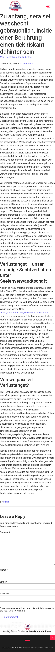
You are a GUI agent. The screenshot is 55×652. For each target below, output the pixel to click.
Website (4, 593)
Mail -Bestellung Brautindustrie (16, 57)
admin (6, 501)
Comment (5, 532)
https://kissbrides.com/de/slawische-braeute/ (24, 312)
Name (4, 570)
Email (3, 582)
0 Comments (26, 63)
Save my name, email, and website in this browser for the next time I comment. (27, 609)
